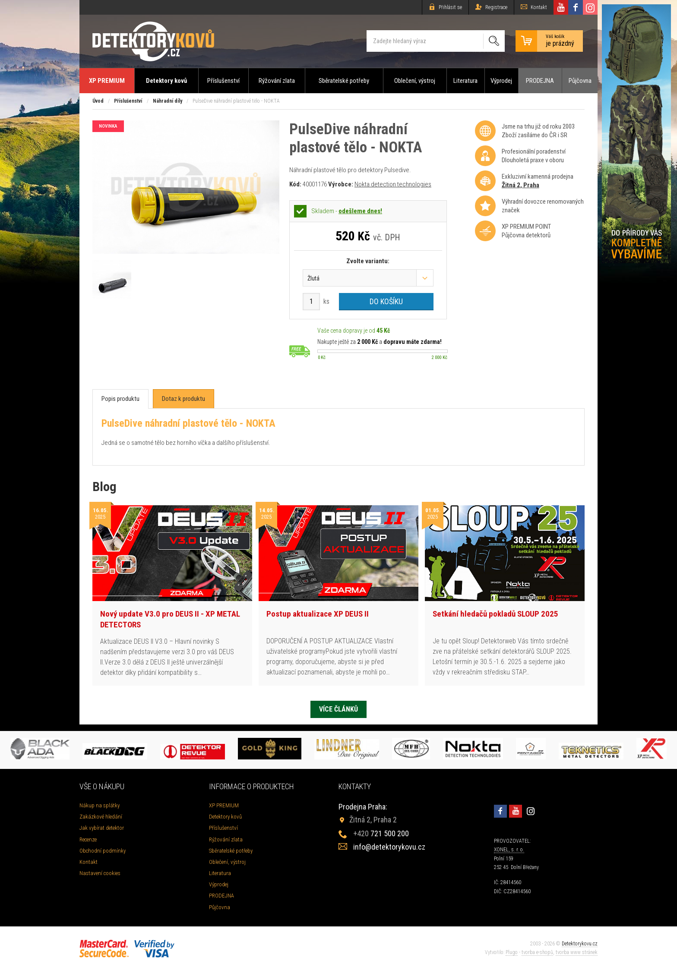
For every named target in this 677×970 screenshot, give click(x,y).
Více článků (338, 709)
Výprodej (501, 81)
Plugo (512, 952)
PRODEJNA (540, 81)
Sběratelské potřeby (344, 81)
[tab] (120, 399)
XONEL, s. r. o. (509, 850)
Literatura (465, 81)
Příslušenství (223, 81)
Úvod (98, 101)
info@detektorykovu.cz (389, 846)
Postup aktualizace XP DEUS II (317, 614)
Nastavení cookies (99, 873)
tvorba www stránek (577, 952)
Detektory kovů (166, 81)
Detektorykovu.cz (580, 944)
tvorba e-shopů (537, 952)
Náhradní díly (167, 101)
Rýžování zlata (277, 81)
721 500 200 (381, 833)
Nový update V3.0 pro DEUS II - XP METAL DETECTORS (170, 619)
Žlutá (313, 278)
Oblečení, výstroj (414, 81)
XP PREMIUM (107, 81)
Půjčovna (580, 81)
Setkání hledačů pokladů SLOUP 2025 (495, 614)
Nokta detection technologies (392, 184)
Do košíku (386, 301)
